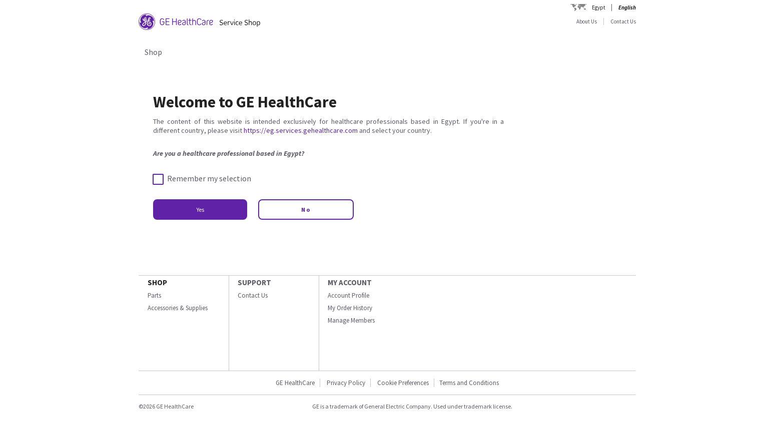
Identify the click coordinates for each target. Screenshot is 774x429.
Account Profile (348, 295)
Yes (200, 209)
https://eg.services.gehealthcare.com (301, 130)
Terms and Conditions (469, 383)
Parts (154, 295)
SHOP (157, 282)
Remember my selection (202, 179)
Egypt (598, 7)
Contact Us (623, 21)
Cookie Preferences (403, 383)
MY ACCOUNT (350, 282)
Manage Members (351, 320)
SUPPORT (254, 282)
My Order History (350, 308)
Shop (153, 52)
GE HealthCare (295, 383)
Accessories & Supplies (178, 308)
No (306, 209)
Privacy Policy (346, 383)
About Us (586, 21)
